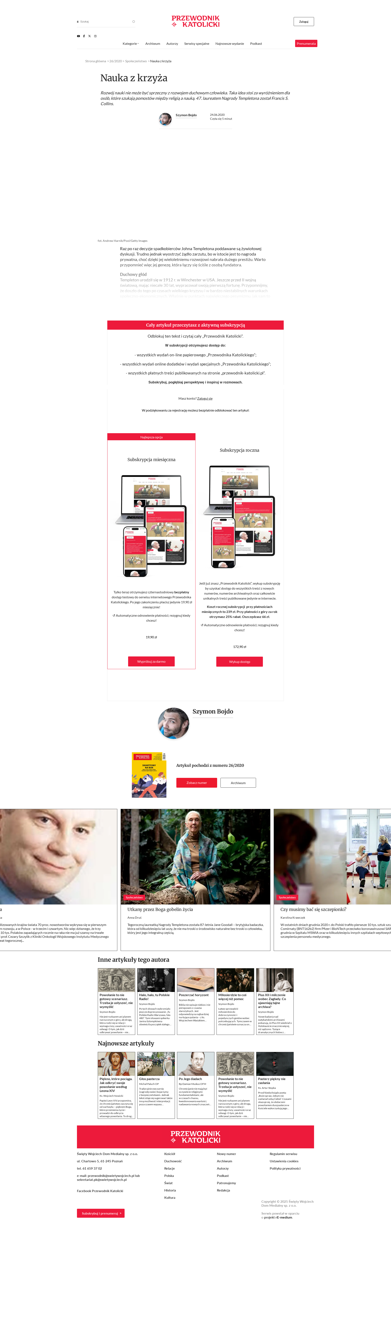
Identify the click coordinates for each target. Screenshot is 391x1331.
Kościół (169, 1154)
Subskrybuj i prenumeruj (100, 1213)
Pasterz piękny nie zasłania (272, 1081)
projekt (278, 1217)
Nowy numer (226, 1154)
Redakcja (223, 1190)
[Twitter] (89, 36)
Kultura (169, 1197)
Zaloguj (304, 21)
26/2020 (236, 765)
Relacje (169, 1168)
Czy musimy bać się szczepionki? (313, 909)
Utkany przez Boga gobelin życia (160, 909)
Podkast (256, 43)
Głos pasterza (149, 1079)
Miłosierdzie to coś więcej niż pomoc (232, 997)
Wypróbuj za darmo (151, 661)
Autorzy (172, 43)
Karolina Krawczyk (293, 917)
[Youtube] (78, 36)
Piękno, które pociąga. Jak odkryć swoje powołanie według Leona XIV (116, 1085)
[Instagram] (95, 36)
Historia (170, 1190)
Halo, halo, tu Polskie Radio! (154, 997)
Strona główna (95, 61)
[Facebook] (84, 36)
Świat (168, 1183)
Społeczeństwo (136, 61)
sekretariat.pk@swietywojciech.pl (102, 1179)
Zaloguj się (205, 398)
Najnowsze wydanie (229, 43)
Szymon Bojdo (186, 115)
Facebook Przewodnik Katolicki (100, 1191)
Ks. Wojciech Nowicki (111, 1095)
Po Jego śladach (190, 1079)
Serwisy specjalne (196, 43)
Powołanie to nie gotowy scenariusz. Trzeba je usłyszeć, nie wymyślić (116, 1001)
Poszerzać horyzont (194, 995)
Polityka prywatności (285, 1168)
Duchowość (173, 1161)
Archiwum (238, 783)
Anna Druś (134, 917)
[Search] (77, 21)
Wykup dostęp (239, 662)
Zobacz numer (197, 783)
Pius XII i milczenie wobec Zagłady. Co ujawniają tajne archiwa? (272, 1001)
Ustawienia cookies (284, 1161)
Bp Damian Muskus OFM (192, 1083)
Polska (169, 1176)
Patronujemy (226, 1183)
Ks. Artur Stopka (267, 1087)
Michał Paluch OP (149, 1083)
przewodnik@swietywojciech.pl (111, 1176)
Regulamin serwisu (283, 1154)
